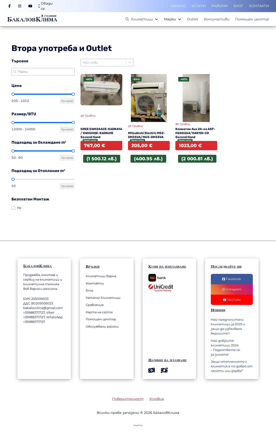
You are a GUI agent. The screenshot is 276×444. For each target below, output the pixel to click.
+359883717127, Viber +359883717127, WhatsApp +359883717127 (43, 317)
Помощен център (101, 319)
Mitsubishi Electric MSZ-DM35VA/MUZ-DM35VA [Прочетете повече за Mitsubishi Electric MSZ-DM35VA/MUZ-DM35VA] (146, 135)
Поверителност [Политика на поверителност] (128, 399)
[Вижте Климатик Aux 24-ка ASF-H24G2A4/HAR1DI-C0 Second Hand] (196, 98)
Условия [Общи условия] (156, 399)
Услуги (198, 6)
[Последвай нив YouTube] (232, 300)
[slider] (13, 94)
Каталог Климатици (103, 298)
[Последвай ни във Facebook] (232, 279)
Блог (238, 6)
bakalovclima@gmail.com (43, 308)
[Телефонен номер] (45, 6)
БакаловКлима (32, 19)
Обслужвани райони (102, 326)
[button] (43, 208)
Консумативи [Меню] (216, 19)
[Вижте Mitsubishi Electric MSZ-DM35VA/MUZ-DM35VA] (149, 98)
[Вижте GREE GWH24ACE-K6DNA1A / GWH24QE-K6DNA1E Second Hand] (101, 89)
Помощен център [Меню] (252, 19)
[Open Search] (127, 19)
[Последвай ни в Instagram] (232, 289)
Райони (219, 6)
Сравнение (95, 305)
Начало (178, 6)
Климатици (142, 19)
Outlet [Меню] (192, 19)
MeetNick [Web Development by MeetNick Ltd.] (138, 425)
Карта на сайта (99, 312)
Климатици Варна (101, 276)
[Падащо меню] (156, 19)
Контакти (259, 6)
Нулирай (67, 101)
